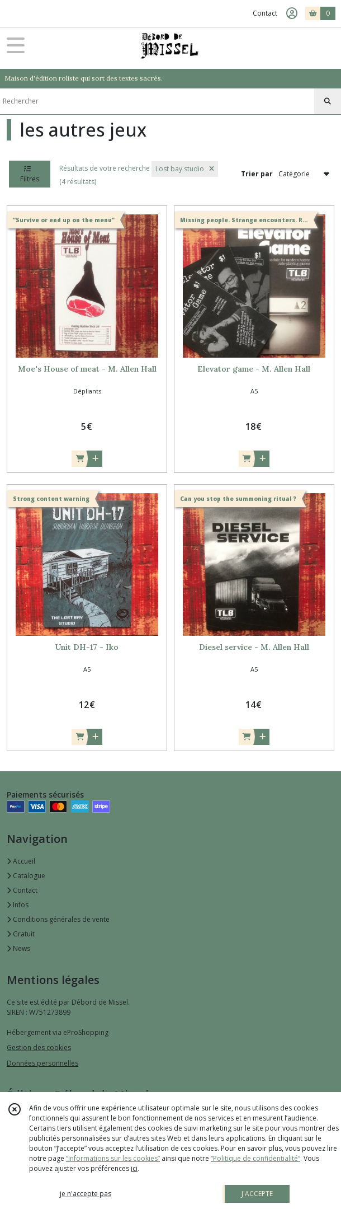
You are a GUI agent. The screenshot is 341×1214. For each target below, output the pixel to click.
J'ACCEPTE (257, 1193)
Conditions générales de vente (58, 919)
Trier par (257, 174)
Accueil (21, 861)
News (18, 948)
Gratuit (21, 934)
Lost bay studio (184, 169)
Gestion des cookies (39, 1047)
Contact (265, 13)
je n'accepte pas (85, 1193)
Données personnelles (42, 1063)
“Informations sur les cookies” (113, 1158)
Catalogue (26, 875)
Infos (18, 905)
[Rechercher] (327, 101)
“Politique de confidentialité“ (255, 1158)
